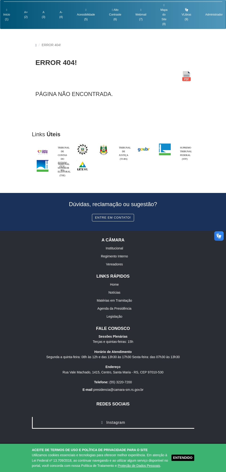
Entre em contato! (113, 217)
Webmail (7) (140, 14)
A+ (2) (26, 15)
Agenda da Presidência (114, 308)
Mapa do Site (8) (163, 15)
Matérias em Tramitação (114, 300)
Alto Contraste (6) (115, 14)
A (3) (43, 15)
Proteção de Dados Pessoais (139, 466)
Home (114, 284)
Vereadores (114, 264)
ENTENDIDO (182, 458)
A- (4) (61, 15)
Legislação (114, 316)
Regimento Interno (114, 256)
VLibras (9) (186, 14)
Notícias (114, 292)
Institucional (114, 248)
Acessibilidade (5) (86, 14)
